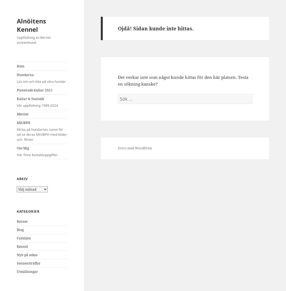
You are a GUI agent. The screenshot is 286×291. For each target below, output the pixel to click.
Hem (20, 66)
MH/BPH (42, 131)
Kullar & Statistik (42, 102)
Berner (22, 221)
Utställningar (27, 271)
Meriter (23, 114)
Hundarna (42, 78)
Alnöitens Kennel (31, 25)
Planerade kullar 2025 (35, 90)
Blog (20, 229)
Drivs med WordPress (135, 148)
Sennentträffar (28, 263)
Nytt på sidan (27, 255)
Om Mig (42, 151)
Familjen (24, 238)
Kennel (22, 246)
